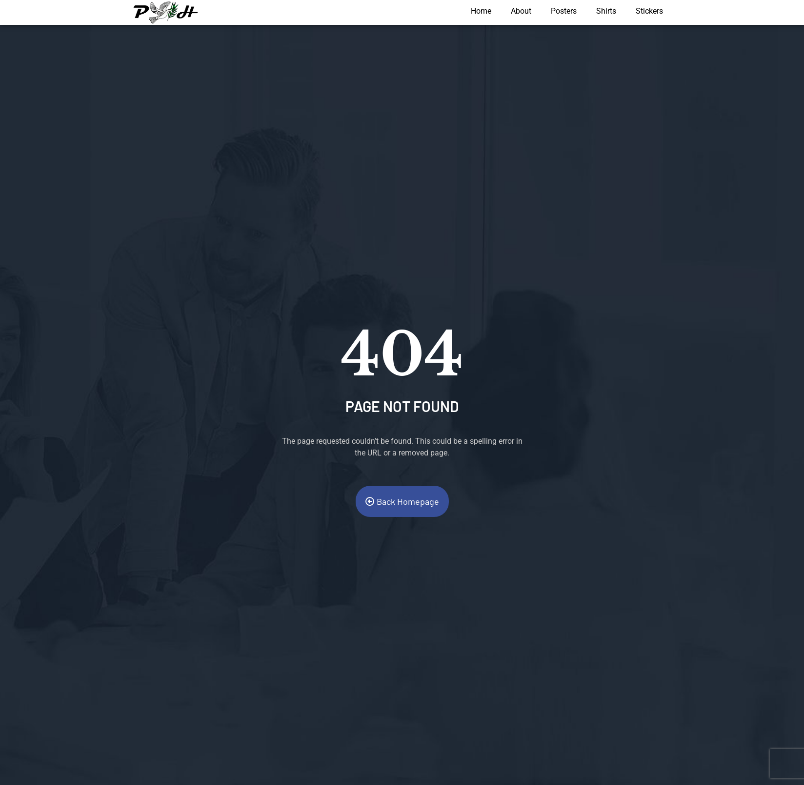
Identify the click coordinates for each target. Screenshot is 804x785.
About (521, 11)
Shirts (606, 11)
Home (481, 11)
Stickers (649, 11)
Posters (564, 11)
